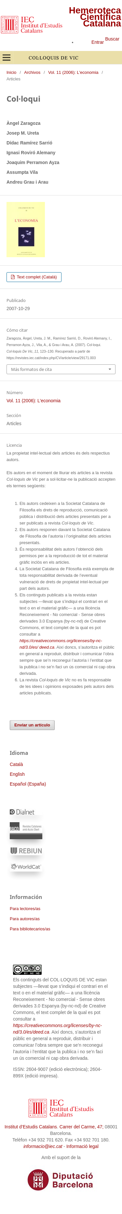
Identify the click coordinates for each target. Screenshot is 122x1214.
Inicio (11, 72)
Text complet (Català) (36, 276)
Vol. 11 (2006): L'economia (73, 72)
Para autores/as (25, 918)
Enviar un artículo (32, 725)
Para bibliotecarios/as (30, 928)
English (17, 774)
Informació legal (82, 1146)
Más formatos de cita (31, 369)
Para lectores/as (25, 908)
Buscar (112, 39)
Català (16, 764)
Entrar (97, 42)
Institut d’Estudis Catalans (31, 1126)
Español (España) (28, 784)
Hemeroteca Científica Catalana (95, 16)
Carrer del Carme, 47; (81, 1126)
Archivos (32, 72)
